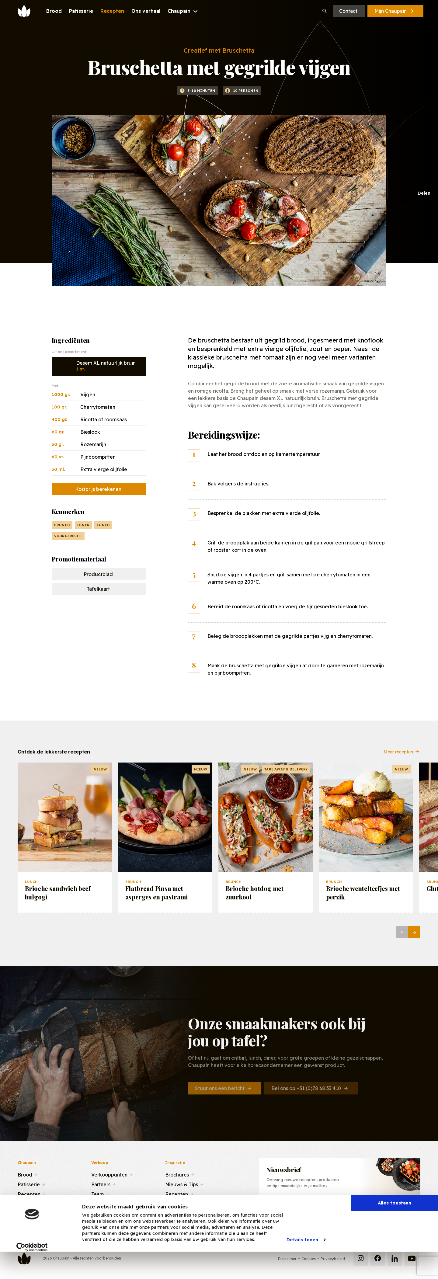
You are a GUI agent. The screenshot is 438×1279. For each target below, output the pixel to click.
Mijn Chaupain (394, 11)
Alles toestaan (394, 1225)
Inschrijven (386, 1208)
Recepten (29, 1193)
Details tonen (302, 1262)
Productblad (98, 574)
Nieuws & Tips (181, 1183)
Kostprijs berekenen (98, 489)
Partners (100, 1183)
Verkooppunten (109, 1174)
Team (97, 1193)
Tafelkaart (98, 589)
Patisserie (29, 1183)
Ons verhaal (31, 1203)
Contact (348, 11)
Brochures (177, 1174)
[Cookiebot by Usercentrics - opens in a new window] (32, 1269)
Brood (25, 1174)
